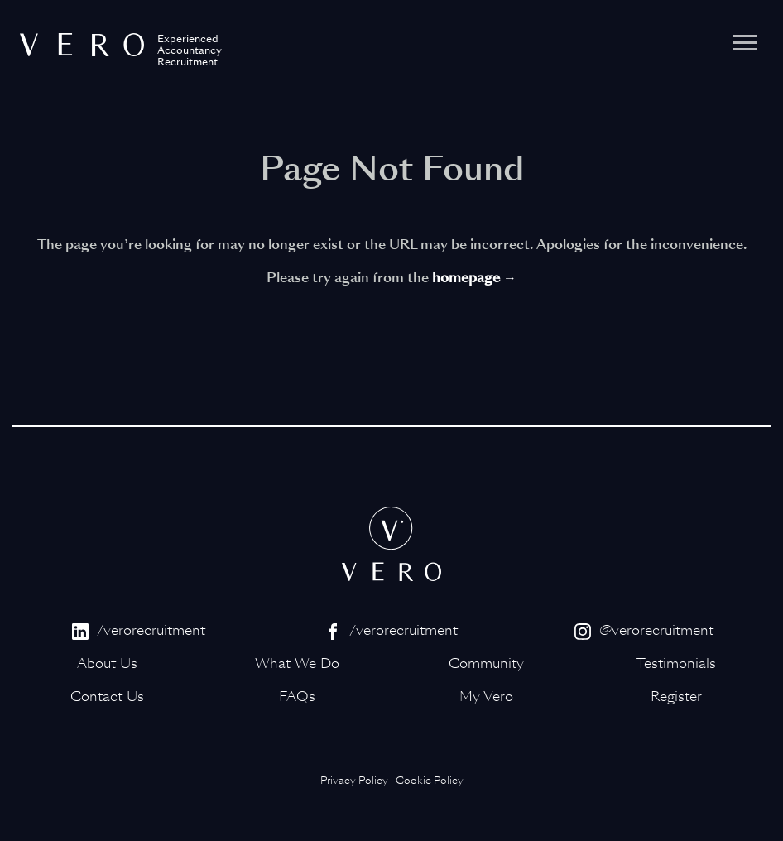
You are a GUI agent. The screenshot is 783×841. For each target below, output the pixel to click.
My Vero (486, 696)
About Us (107, 663)
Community (486, 663)
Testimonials (676, 663)
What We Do (297, 663)
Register (676, 696)
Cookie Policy (430, 780)
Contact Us (107, 696)
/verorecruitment (138, 630)
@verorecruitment (643, 630)
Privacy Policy (354, 780)
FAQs (297, 696)
